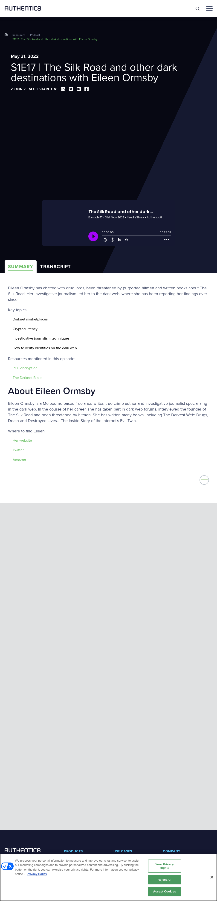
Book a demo (122, 841)
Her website (22, 440)
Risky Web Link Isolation (74, 793)
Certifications (172, 807)
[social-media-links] (6, 827)
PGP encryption (25, 368)
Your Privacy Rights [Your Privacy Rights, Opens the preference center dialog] (164, 866)
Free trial (119, 848)
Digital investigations (128, 772)
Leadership (171, 779)
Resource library (75, 841)
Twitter (18, 450)
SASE (117, 779)
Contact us (170, 815)
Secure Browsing (76, 803)
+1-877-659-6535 (16, 788)
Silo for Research (76, 772)
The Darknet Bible (27, 377)
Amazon (19, 459)
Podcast (35, 35)
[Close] (212, 877)
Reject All (164, 879)
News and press (174, 793)
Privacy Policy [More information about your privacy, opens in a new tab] (37, 874)
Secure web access (127, 786)
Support (168, 841)
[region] (108, 877)
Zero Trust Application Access (77, 782)
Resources (19, 35)
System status (173, 848)
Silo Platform (72, 810)
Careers (168, 800)
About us (169, 772)
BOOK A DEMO (22, 797)
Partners (169, 786)
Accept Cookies (164, 891)
